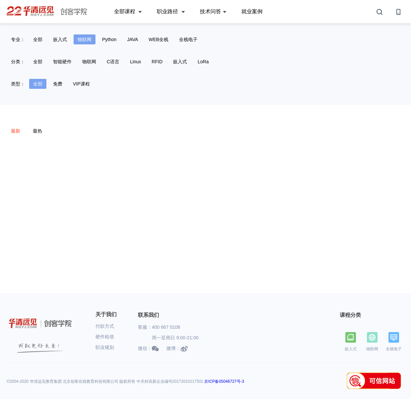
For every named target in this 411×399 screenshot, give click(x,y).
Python (109, 39)
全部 (37, 39)
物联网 (84, 39)
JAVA (132, 39)
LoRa (203, 61)
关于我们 (106, 314)
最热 (37, 131)
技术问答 (213, 12)
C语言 (113, 61)
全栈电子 (188, 39)
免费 (57, 83)
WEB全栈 (159, 39)
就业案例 (252, 11)
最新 (15, 131)
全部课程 (128, 12)
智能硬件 (62, 61)
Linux (135, 61)
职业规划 (104, 347)
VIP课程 (81, 83)
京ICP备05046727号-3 (224, 381)
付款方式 (104, 326)
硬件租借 (104, 336)
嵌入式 (60, 39)
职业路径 (171, 12)
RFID (157, 61)
